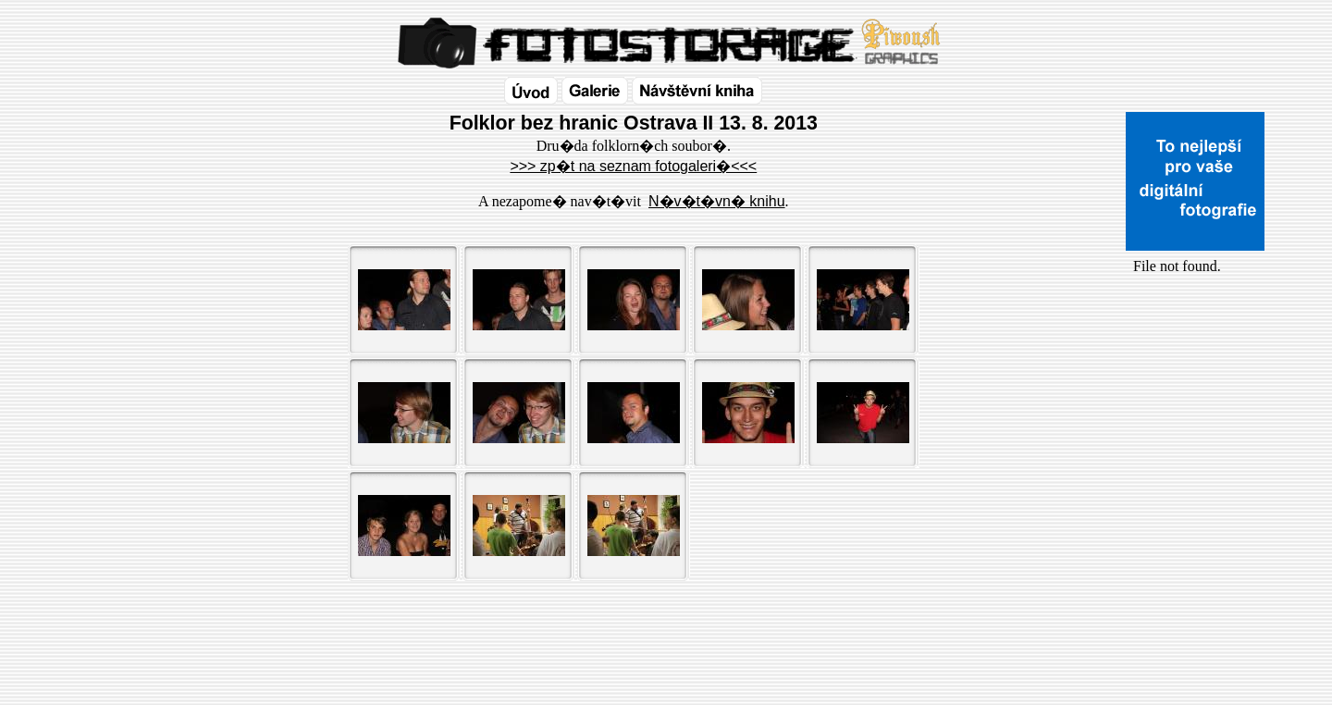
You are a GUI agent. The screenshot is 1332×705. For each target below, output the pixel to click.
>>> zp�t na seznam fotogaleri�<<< (633, 166)
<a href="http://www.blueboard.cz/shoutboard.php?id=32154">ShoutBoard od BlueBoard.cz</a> (1195, 473)
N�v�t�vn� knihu (716, 201)
